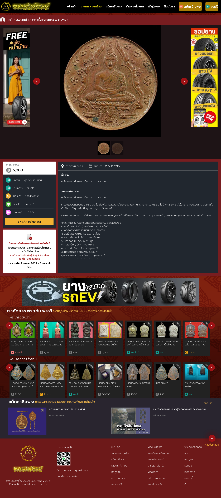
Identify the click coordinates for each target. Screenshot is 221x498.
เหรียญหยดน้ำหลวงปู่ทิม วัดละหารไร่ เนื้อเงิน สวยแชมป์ (109, 386)
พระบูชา (188, 459)
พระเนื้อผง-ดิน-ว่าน (158, 453)
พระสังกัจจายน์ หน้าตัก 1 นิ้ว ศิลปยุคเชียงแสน (81, 342)
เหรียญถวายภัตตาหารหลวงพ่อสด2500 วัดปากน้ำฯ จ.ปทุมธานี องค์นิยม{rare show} (23, 388)
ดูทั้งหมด (208, 403)
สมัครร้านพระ (118, 478)
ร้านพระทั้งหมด (135, 6)
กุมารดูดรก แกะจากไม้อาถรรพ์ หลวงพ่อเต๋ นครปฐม (108, 344)
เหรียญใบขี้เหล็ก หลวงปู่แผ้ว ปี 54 (52, 384)
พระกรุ (187, 453)
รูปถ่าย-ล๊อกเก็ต (156, 478)
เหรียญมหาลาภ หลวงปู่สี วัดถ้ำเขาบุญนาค (196, 384)
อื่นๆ (186, 484)
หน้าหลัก (71, 6)
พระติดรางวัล (155, 484)
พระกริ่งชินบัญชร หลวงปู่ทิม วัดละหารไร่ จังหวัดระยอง (179, 409)
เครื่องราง (189, 472)
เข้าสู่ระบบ (154, 6)
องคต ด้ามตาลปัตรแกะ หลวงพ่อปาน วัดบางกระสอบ (167, 344)
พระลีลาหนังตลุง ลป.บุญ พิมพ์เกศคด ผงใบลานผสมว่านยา (196, 344)
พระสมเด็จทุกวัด (193, 447)
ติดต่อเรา (169, 6)
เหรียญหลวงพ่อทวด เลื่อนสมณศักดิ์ (67, 409)
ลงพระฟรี (116, 484)
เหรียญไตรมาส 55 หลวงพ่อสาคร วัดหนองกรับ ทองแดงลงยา (167, 386)
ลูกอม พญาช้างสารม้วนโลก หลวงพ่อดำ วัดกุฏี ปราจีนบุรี (138, 344)
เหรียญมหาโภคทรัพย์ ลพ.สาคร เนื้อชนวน (137, 384)
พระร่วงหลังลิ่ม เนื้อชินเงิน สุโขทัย (22, 342)
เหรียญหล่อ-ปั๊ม (156, 466)
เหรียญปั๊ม (189, 478)
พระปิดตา (153, 472)
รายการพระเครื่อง (91, 6)
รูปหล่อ (188, 466)
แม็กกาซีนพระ (114, 6)
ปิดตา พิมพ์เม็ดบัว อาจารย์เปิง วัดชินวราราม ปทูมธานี (50, 344)
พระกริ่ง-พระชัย (156, 459)
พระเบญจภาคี (155, 447)
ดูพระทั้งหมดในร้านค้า (29, 222)
